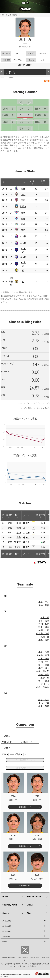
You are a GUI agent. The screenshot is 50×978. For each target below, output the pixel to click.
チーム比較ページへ (25, 760)
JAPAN (30, 905)
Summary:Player (9, 905)
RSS (46, 81)
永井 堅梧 (43, 605)
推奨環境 (12, 957)
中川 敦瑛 (43, 681)
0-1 (27, 523)
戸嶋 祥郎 (43, 674)
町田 (19, 523)
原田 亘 (45, 636)
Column (5, 913)
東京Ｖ (17, 547)
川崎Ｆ (23, 206)
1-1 (28, 528)
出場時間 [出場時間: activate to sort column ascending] (40, 515)
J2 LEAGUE (6, 926)
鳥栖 (23, 213)
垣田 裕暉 (43, 706)
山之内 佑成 (42, 633)
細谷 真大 (43, 699)
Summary (6, 936)
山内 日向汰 (42, 687)
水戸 (19, 532)
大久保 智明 (42, 655)
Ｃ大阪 (23, 236)
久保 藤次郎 (42, 671)
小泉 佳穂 (43, 652)
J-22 (23, 194)
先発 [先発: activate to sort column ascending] (43, 182)
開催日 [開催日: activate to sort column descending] (9, 515)
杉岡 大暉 (43, 630)
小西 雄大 (43, 668)
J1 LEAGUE (6, 921)
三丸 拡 (45, 617)
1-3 (27, 542)
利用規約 (4, 957)
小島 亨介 (43, 602)
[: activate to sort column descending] (3, 182)
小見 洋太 (43, 703)
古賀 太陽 (43, 620)
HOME (2, 15)
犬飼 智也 (43, 624)
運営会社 (37, 957)
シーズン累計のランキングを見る (34, 408)
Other (4, 942)
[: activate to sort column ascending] (8, 182)
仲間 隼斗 (43, 662)
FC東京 (17, 542)
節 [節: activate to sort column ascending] (3, 515)
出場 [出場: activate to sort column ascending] (32, 182)
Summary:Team (34, 897)
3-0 (27, 532)
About (29, 913)
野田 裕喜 (43, 627)
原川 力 (45, 684)
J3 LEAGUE (6, 931)
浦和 (19, 528)
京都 (23, 200)
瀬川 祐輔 (43, 665)
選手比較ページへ (24, 768)
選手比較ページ (25, 807)
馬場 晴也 (43, 640)
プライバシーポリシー (25, 957)
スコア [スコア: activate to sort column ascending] (26, 515)
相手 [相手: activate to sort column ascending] (17, 515)
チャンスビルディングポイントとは (33, 403)
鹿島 (19, 537)
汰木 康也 (43, 658)
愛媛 (23, 189)
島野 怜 (45, 678)
